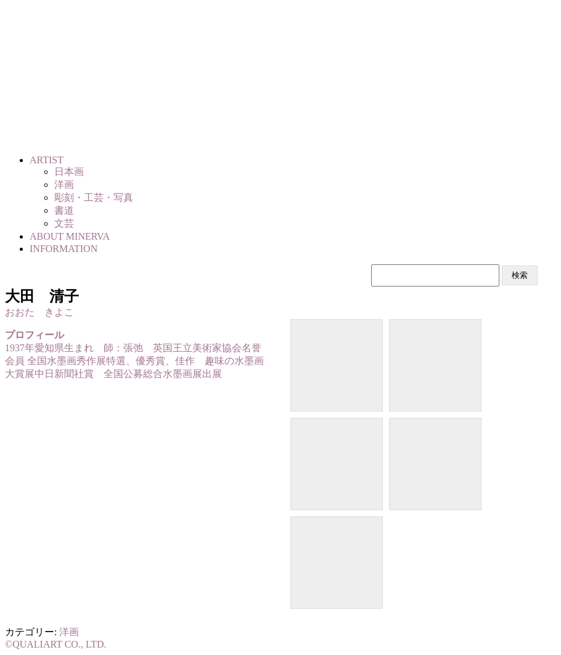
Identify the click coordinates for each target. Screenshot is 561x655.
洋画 (69, 632)
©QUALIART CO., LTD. (56, 644)
